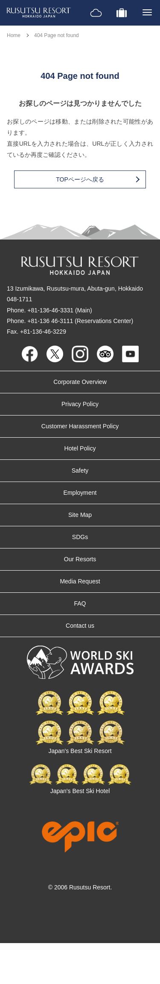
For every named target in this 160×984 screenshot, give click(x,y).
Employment (80, 492)
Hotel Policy (80, 448)
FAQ (80, 603)
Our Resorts (80, 559)
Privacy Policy (80, 404)
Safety (80, 470)
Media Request (80, 581)
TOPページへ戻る (97, 179)
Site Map (80, 514)
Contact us (80, 625)
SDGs (80, 537)
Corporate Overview (80, 381)
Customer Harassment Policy (80, 426)
